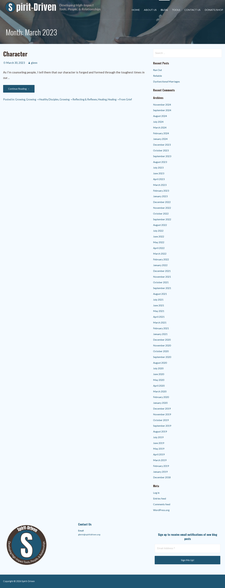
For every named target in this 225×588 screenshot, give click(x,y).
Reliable (157, 75)
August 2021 (160, 293)
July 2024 (158, 121)
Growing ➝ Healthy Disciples (42, 99)
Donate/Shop (214, 9)
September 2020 (162, 356)
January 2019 (160, 471)
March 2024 (159, 127)
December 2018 (162, 477)
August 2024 (160, 115)
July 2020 (158, 368)
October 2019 (161, 420)
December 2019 (162, 408)
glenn (34, 62)
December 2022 (162, 201)
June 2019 (158, 442)
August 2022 (160, 224)
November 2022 (162, 207)
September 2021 (162, 288)
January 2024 (160, 138)
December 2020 (162, 339)
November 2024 (162, 104)
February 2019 (161, 465)
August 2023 (160, 161)
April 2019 (159, 454)
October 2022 (161, 213)
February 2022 (161, 259)
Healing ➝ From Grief (120, 99)
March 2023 (159, 184)
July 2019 (158, 437)
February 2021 (161, 328)
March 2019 (159, 460)
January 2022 (160, 265)
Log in (156, 492)
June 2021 (158, 305)
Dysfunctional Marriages (166, 81)
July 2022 (158, 230)
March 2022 (159, 253)
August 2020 (160, 362)
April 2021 (159, 316)
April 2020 (159, 385)
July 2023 (158, 167)
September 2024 (162, 110)
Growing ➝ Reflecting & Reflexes (78, 99)
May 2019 (158, 448)
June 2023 (158, 173)
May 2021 (158, 310)
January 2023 (160, 196)
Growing (20, 99)
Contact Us (192, 9)
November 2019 (162, 414)
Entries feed (159, 498)
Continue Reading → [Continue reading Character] (19, 88)
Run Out (157, 69)
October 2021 (161, 282)
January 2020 (160, 402)
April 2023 (159, 179)
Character (15, 53)
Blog (164, 9)
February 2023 (161, 190)
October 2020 (161, 351)
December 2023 (162, 144)
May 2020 (158, 379)
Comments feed (161, 504)
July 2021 (158, 299)
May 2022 (158, 242)
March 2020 (159, 391)
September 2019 (162, 425)
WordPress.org (161, 509)
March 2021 (159, 322)
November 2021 (162, 276)
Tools (176, 9)
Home (136, 9)
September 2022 (162, 219)
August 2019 (160, 431)
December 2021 (162, 270)
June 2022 (158, 236)
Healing (102, 99)
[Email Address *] (187, 548)
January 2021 (160, 334)
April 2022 (159, 247)
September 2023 (162, 156)
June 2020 (158, 374)
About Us (150, 9)
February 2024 (161, 133)
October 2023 (161, 150)
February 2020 (161, 396)
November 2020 (162, 345)
